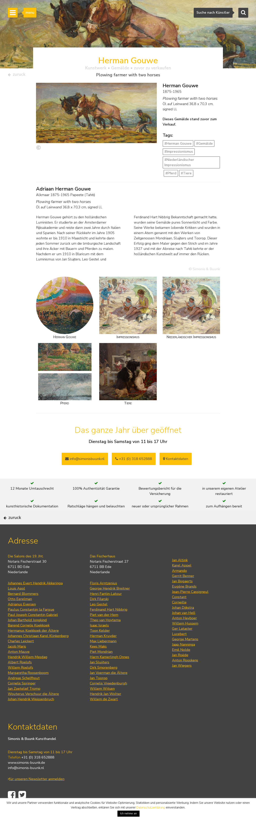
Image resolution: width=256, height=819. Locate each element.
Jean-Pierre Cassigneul (190, 603)
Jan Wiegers (182, 677)
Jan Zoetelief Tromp (24, 700)
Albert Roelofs (20, 673)
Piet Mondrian (101, 663)
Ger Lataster (182, 640)
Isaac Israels (99, 637)
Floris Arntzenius (103, 594)
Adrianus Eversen (22, 615)
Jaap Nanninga (183, 656)
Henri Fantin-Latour (106, 605)
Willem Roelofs (20, 679)
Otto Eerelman (20, 610)
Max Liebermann (103, 652)
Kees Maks (98, 658)
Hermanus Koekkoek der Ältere (33, 642)
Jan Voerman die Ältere (108, 684)
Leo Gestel (98, 615)
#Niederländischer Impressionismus (179, 164)
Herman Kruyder (103, 647)
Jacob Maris (17, 658)
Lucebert (179, 645)
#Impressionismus (178, 153)
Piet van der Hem (104, 626)
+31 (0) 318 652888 (133, 460)
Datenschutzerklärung (150, 807)
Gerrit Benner (183, 587)
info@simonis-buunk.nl (26, 779)
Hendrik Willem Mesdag (27, 668)
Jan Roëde (180, 666)
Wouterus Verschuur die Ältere (33, 705)
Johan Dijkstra (183, 619)
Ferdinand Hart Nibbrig (108, 621)
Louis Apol (16, 600)
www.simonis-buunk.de (26, 774)
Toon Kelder (100, 642)
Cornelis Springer (22, 694)
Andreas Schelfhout (24, 689)
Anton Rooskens (185, 671)
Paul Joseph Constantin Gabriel (33, 626)
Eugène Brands (184, 598)
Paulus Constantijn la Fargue (31, 621)
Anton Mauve (19, 663)
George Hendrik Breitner (110, 600)
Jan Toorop (98, 689)
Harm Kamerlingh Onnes (109, 668)
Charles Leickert (21, 652)
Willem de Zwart (104, 710)
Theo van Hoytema (105, 631)
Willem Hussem (185, 635)
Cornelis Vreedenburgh (108, 694)
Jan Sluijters (99, 673)
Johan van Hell (183, 624)
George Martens (185, 650)
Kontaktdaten (175, 460)
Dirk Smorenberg (103, 679)
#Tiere (186, 174)
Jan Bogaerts (182, 592)
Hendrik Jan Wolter (105, 705)
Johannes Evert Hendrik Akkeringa (35, 594)
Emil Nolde (181, 661)
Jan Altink (180, 571)
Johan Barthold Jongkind (27, 631)
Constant (179, 608)
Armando (179, 582)
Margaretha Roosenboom (28, 684)
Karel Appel (181, 577)
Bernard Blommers (23, 605)
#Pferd (170, 174)
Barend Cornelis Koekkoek (29, 637)
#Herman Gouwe (178, 145)
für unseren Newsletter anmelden (36, 790)
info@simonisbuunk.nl (85, 460)
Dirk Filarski (99, 610)
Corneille (179, 613)
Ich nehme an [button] (128, 813)
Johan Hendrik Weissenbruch (31, 710)
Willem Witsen (102, 700)
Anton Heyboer (184, 629)
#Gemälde (204, 145)
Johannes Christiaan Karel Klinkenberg (38, 647)
